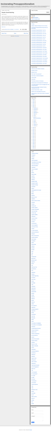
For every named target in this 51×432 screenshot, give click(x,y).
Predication (33, 326)
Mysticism (33, 296)
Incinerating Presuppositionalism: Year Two (38, 31)
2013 (33, 136)
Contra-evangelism (34, 225)
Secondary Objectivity (35, 351)
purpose (32, 337)
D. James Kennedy (34, 230)
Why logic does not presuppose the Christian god (39, 82)
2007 (33, 145)
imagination (33, 272)
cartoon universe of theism (35, 200)
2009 (33, 142)
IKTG (32, 270)
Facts (32, 251)
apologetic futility (34, 181)
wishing (32, 400)
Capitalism (33, 198)
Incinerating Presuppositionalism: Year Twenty (39, 63)
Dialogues (33, 233)
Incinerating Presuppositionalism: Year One (38, 30)
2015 (33, 133)
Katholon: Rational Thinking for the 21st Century (39, 25)
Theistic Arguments (34, 384)
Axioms (32, 191)
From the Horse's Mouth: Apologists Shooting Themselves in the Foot (38, 87)
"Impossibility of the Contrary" (36, 162)
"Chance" (33, 156)
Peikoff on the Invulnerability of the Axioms (38, 91)
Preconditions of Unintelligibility (36, 324)
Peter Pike (33, 316)
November (35, 109)
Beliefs (32, 193)
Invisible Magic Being (34, 275)
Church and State (34, 211)
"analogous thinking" (34, 153)
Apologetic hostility (34, 183)
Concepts (33, 221)
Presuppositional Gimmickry (36, 328)
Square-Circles (33, 358)
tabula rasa (33, 368)
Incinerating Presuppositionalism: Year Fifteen (39, 54)
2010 (33, 140)
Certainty (32, 204)
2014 (33, 134)
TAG (32, 370)
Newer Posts (4, 33)
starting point (33, 359)
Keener (32, 281)
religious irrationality (34, 345)
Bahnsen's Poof (34, 72)
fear (32, 254)
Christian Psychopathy (35, 209)
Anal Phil (32, 176)
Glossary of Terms (34, 70)
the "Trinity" (33, 375)
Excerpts (32, 249)
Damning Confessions (35, 232)
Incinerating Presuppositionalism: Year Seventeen (39, 58)
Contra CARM (33, 77)
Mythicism (33, 298)
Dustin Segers (33, 239)
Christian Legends (34, 207)
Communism (33, 219)
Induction (32, 274)
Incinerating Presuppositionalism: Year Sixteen (39, 56)
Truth (32, 387)
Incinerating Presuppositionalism (17, 4)
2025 (33, 99)
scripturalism (33, 349)
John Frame (33, 279)
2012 (33, 137)
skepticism (33, 356)
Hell (32, 265)
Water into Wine (34, 396)
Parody (32, 312)
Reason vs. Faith (34, 344)
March (34, 122)
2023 (33, 102)
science (32, 347)
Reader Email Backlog (8, 12)
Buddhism (33, 195)
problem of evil (33, 331)
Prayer (32, 321)
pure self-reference (34, 335)
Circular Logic (33, 212)
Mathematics (33, 288)
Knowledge (33, 282)
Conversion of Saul (34, 226)
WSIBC (32, 403)
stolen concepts (34, 361)
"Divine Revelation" (34, 160)
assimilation (33, 186)
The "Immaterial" (34, 372)
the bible (32, 377)
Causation (33, 202)
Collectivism (33, 216)
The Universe (33, 382)
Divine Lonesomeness (35, 235)
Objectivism (33, 307)
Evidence (33, 246)
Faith (32, 253)
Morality (32, 295)
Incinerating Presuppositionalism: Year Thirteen (39, 51)
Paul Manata (33, 314)
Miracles (32, 293)
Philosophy (33, 317)
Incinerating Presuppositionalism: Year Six (38, 38)
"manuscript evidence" (35, 163)
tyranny (32, 391)
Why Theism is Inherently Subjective (37, 75)
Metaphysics (33, 289)
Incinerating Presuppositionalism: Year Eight (38, 42)
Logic (32, 284)
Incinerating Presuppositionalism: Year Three (38, 33)
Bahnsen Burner (35, 17)
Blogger (31, 429)
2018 (33, 129)
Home (15, 33)
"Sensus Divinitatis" (34, 169)
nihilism (32, 303)
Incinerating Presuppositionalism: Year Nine (38, 44)
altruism (32, 172)
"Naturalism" (33, 167)
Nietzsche (33, 302)
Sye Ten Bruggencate (35, 366)
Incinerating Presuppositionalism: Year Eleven (39, 47)
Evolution (33, 247)
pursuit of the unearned (35, 338)
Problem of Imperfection (35, 333)
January (34, 125)
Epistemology (33, 244)
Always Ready (33, 174)
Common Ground (34, 218)
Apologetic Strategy (34, 184)
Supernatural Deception (35, 365)
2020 (33, 106)
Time (32, 386)
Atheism (32, 188)
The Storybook (33, 380)
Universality (33, 393)
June (34, 116)
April (34, 121)
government (33, 258)
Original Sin (33, 310)
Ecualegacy (33, 240)
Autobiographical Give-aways (36, 190)
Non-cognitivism (34, 305)
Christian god (33, 205)
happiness (33, 261)
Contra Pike (33, 79)
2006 (33, 146)
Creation (32, 228)
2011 (33, 139)
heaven (32, 263)
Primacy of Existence (34, 330)
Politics (32, 319)
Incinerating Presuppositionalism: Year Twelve (39, 49)
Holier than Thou (34, 267)
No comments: (16, 29)
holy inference (33, 268)
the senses (33, 379)
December (35, 108)
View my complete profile (35, 19)
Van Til (32, 394)
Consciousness (33, 223)
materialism (33, 286)
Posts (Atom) (17, 36)
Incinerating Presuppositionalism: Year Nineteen (39, 61)
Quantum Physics (34, 340)
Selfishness (33, 354)
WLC (32, 401)
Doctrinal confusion (34, 237)
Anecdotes (33, 177)
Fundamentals (33, 256)
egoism (32, 242)
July (34, 115)
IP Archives (33, 277)
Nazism (32, 300)
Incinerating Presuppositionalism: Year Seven (38, 40)
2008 (33, 143)
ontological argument (34, 309)
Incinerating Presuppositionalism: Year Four (38, 35)
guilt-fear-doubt (33, 260)
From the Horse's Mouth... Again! (36, 89)
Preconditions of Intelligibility (36, 323)
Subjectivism (33, 363)
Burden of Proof (34, 197)
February (35, 124)
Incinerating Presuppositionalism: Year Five (38, 37)
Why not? (33, 398)
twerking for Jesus (34, 389)
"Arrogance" (33, 155)
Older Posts (26, 33)
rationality (33, 342)
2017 (33, 130)
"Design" (32, 158)
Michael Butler (33, 291)
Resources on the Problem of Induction (37, 68)
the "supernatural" (34, 373)
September (35, 112)
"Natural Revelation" (34, 165)
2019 (33, 127)
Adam (32, 170)
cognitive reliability (34, 214)
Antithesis (33, 179)
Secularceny (33, 352)
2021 (33, 105)
